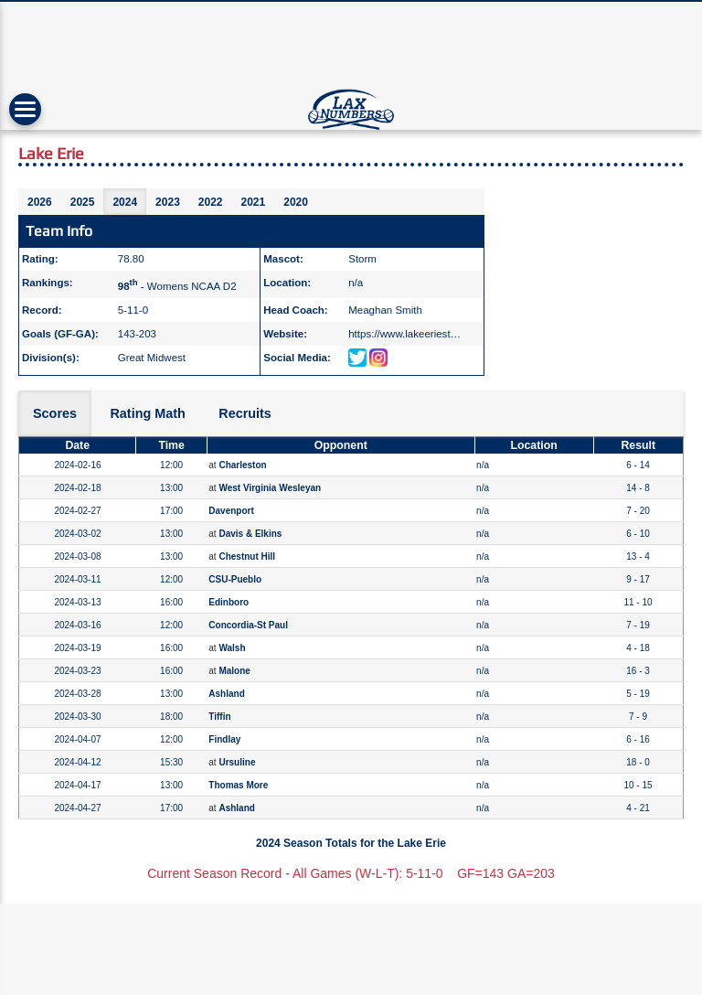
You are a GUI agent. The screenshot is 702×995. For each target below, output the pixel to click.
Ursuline (236, 762)
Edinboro (228, 602)
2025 (82, 202)
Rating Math (147, 413)
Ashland (226, 694)
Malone (234, 671)
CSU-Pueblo (234, 579)
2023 (167, 202)
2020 (295, 202)
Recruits (244, 413)
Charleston (242, 465)
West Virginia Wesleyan (269, 488)
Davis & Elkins (250, 534)
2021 (253, 202)
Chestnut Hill (246, 556)
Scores (55, 413)
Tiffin (219, 716)
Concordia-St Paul (248, 625)
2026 (39, 202)
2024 (124, 202)
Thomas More (238, 785)
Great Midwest (152, 357)
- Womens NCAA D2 (177, 286)
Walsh (231, 648)
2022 (210, 202)
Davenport (230, 511)
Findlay (224, 739)
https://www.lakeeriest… (404, 333)
